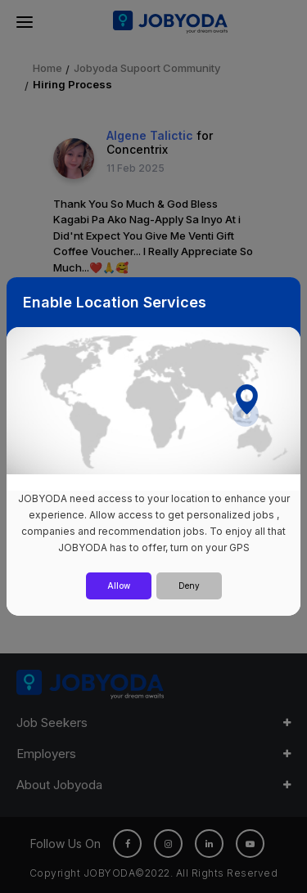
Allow (118, 585)
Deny (189, 585)
